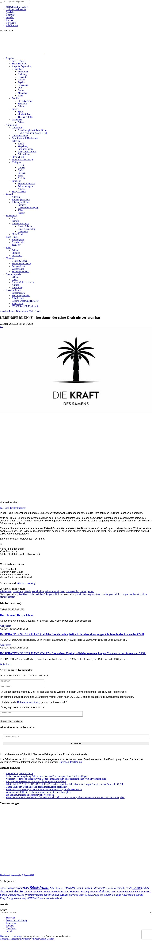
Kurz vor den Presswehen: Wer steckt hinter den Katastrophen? (36, 782)
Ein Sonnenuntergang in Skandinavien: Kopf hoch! (30, 795)
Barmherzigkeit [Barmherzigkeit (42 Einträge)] (14, 889)
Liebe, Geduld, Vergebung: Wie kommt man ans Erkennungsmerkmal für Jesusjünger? (47, 777)
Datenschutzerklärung (29, 702)
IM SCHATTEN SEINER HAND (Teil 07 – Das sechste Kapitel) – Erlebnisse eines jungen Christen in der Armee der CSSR (73, 653)
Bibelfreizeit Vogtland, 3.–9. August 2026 (17, 876)
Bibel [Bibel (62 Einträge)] (26, 888)
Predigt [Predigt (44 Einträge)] (29, 895)
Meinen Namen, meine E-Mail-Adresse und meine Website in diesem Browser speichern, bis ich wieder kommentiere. (65, 692)
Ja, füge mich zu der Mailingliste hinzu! (22, 707)
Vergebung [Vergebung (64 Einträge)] (6, 899)
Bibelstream (22, 311)
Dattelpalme (38, 591)
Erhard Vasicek (52, 591)
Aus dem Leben (7, 311)
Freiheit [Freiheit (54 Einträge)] (119, 889)
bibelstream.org (26, 583)
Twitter (13, 508)
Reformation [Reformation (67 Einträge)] (51, 895)
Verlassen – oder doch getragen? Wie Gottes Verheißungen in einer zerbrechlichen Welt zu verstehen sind (56, 779)
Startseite (10, 918)
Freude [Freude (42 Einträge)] (128, 889)
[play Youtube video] (76, 370)
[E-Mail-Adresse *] (76, 737)
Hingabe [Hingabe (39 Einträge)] (94, 892)
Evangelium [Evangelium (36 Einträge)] (109, 889)
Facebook (4, 508)
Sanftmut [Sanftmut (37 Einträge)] (73, 895)
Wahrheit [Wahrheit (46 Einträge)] (45, 899)
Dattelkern (18, 591)
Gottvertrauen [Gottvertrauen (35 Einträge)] (48, 892)
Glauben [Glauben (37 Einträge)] (28, 892)
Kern (62, 591)
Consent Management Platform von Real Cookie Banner (27, 939)
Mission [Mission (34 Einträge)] (20, 896)
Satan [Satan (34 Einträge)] (81, 896)
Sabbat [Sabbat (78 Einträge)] (63, 895)
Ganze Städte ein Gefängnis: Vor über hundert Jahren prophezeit (36, 787)
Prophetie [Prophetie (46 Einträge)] (38, 895)
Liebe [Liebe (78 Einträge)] (3, 895)
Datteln (27, 591)
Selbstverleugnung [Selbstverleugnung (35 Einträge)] (94, 896)
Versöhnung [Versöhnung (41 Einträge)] (20, 899)
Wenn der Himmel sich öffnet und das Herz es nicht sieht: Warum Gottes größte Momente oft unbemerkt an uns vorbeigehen (65, 798)
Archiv (3, 910)
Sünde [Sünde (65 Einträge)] (139, 895)
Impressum (11, 924)
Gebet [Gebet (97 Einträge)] (136, 888)
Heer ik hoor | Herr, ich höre (17, 615)
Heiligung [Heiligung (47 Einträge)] (75, 892)
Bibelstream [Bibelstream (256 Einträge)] (39, 888)
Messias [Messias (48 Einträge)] (12, 895)
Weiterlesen (5, 626)
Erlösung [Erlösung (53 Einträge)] (98, 889)
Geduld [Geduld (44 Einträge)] (145, 889)
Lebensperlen (72, 591)
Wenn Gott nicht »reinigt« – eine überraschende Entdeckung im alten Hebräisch (44, 790)
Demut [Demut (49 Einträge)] (79, 889)
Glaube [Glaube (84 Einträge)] (18, 892)
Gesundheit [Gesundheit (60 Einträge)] (7, 892)
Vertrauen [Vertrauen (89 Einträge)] (33, 899)
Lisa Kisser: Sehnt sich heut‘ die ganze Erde (39, 594)
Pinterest (21, 508)
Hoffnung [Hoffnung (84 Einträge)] (104, 892)
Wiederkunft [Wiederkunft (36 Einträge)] (56, 899)
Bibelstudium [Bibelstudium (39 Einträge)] (56, 889)
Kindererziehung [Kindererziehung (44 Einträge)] (131, 892)
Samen (91, 591)
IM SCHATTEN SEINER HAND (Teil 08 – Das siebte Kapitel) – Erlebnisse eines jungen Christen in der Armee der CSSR (72, 634)
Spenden (10, 932)
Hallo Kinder (35, 311)
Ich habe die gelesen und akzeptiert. (34, 702)
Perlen (83, 591)
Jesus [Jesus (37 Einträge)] (120, 892)
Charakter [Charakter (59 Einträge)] (69, 888)
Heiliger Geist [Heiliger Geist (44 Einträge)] (62, 892)
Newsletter (11, 929)
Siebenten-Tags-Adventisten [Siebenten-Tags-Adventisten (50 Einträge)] (119, 895)
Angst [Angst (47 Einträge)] (3, 889)
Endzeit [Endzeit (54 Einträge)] (88, 889)
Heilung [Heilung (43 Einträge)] (85, 892)
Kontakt (10, 926)
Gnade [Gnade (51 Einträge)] (37, 892)
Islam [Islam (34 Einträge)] (113, 892)
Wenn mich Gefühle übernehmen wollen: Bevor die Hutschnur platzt (38, 793)
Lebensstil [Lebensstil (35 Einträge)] (146, 892)
